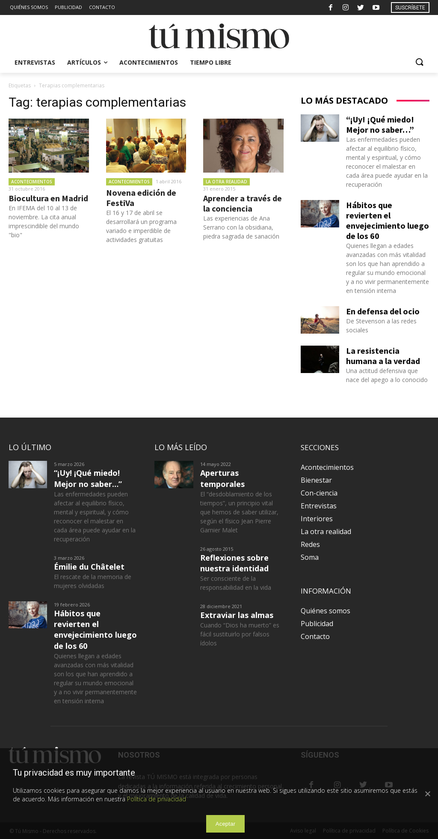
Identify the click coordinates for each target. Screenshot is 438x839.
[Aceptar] (427, 793)
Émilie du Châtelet (89, 566)
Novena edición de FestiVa (141, 197)
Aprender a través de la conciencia (242, 203)
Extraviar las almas (236, 615)
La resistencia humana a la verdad (383, 355)
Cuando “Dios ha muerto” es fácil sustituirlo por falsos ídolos (239, 634)
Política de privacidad (156, 799)
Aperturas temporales (222, 478)
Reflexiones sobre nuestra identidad (234, 562)
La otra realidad (226, 182)
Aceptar (226, 824)
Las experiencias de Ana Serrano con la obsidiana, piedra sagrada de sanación (241, 227)
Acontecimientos (31, 182)
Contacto (315, 636)
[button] (419, 62)
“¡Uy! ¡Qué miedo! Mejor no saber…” (380, 124)
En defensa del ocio (383, 311)
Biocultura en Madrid (48, 198)
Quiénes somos (325, 610)
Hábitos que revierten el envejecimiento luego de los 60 (387, 220)
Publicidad (317, 623)
